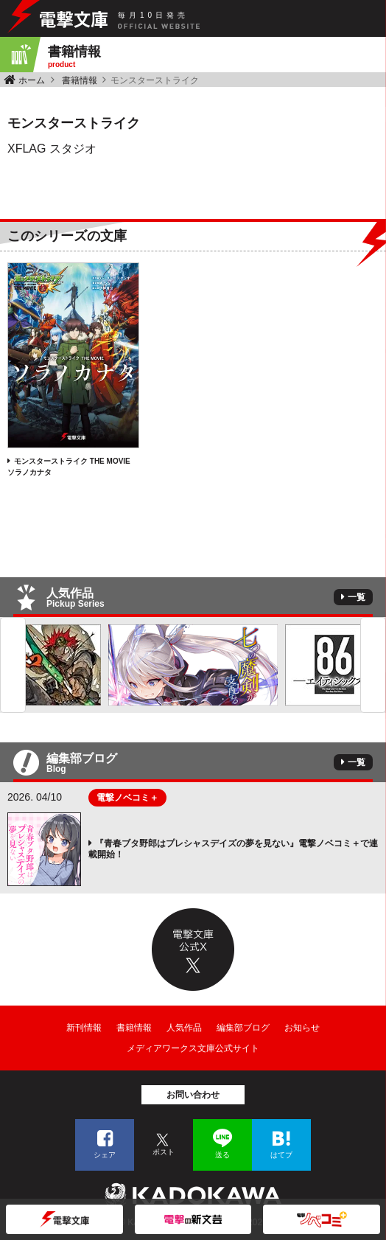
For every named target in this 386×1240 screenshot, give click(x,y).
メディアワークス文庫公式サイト (193, 1048)
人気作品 (184, 1028)
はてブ (281, 1155)
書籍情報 (79, 80)
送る (222, 1155)
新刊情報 (84, 1028)
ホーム (31, 80)
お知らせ (302, 1028)
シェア (105, 1155)
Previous (13, 665)
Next (373, 665)
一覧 (356, 597)
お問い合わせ (193, 1095)
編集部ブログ (243, 1028)
